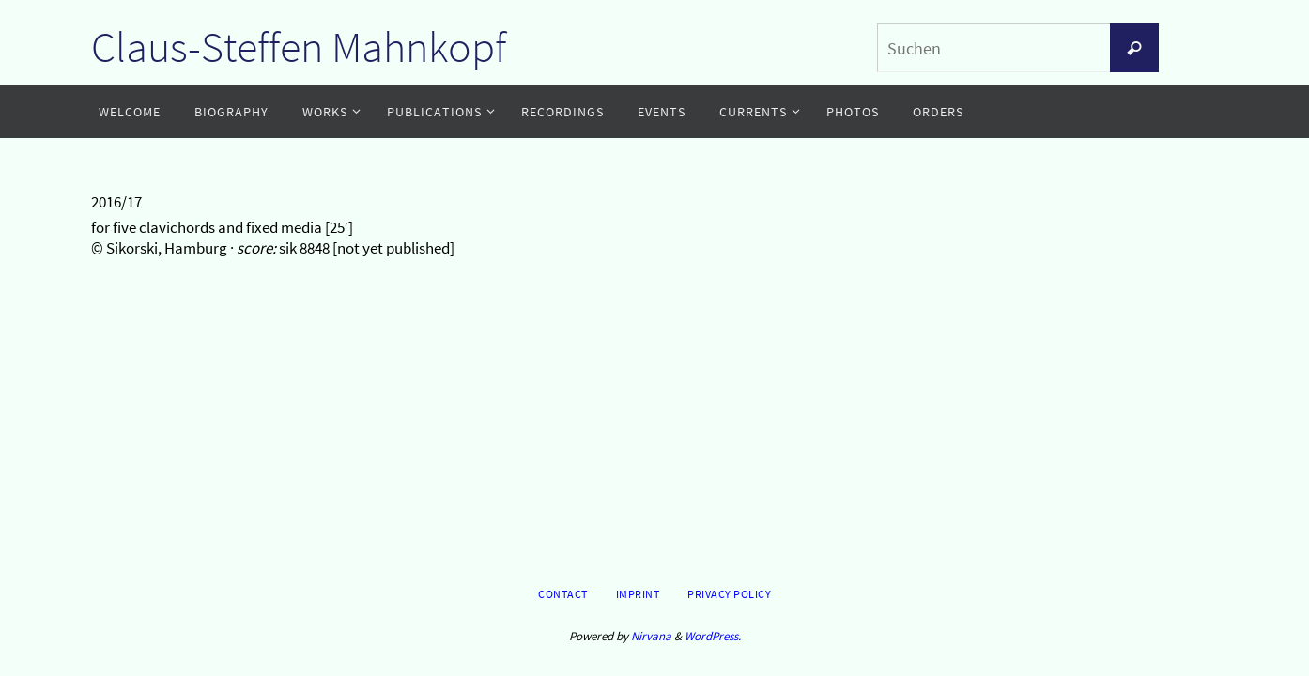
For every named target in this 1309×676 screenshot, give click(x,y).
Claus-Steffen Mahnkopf (298, 47)
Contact (563, 594)
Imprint (638, 594)
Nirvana (651, 636)
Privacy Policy (729, 594)
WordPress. (713, 636)
